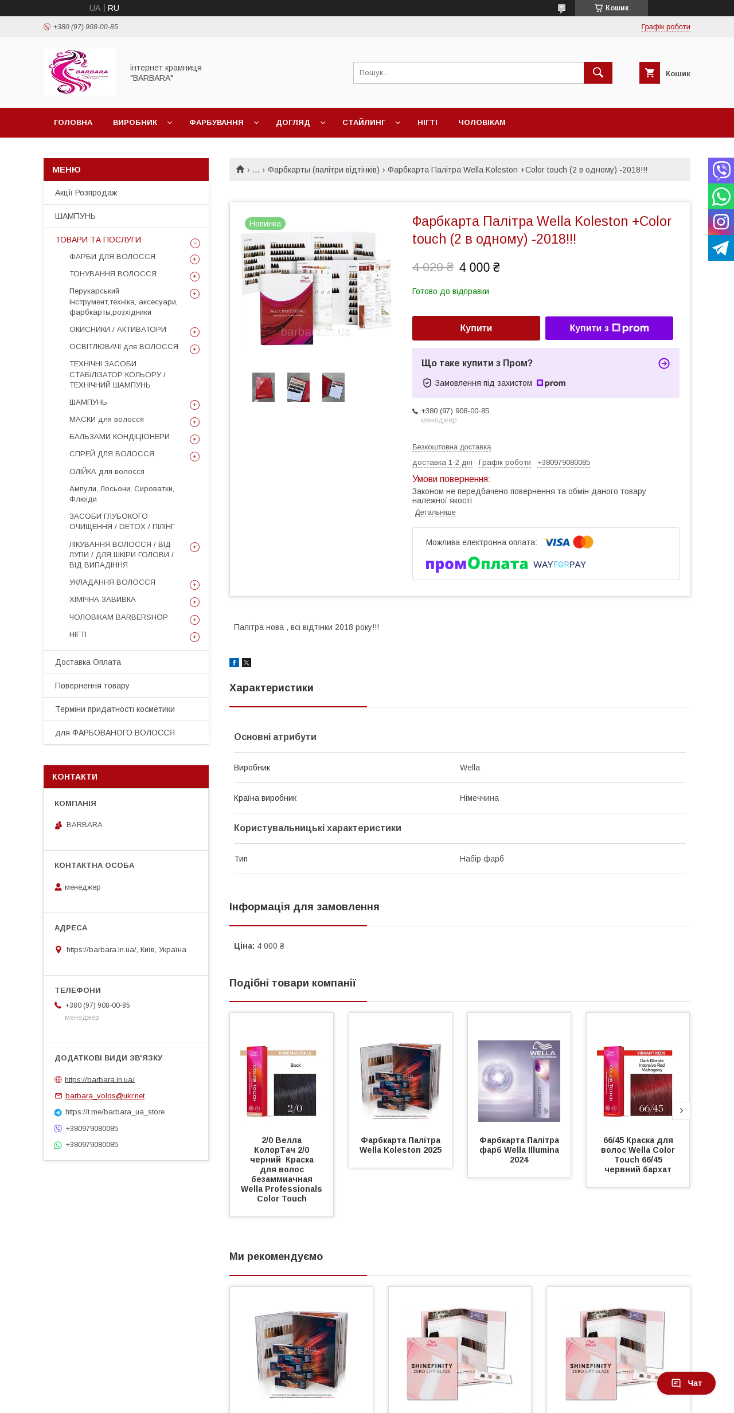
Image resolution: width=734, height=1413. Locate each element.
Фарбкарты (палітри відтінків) (324, 169)
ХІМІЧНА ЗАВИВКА (102, 599)
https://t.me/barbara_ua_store (115, 1111)
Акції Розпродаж (86, 192)
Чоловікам (482, 122)
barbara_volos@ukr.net (105, 1095)
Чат (686, 1383)
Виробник (135, 122)
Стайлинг (363, 122)
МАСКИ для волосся (106, 419)
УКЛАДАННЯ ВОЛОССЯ (112, 582)
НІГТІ (78, 634)
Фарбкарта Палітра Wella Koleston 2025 (401, 1145)
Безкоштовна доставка (451, 447)
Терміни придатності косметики (115, 709)
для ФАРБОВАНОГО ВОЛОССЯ (115, 732)
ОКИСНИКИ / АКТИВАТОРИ (117, 329)
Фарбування (216, 122)
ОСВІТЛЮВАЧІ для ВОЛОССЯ (123, 346)
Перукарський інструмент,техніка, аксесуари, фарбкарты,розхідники (123, 301)
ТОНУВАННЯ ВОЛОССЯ (113, 273)
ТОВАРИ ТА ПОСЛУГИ (98, 239)
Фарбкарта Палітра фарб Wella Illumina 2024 (520, 1150)
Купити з (609, 328)
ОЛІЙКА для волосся (107, 471)
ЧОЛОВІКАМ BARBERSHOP (118, 617)
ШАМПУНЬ (75, 216)
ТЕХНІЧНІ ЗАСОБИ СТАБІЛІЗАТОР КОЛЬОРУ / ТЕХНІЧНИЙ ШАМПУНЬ (117, 374)
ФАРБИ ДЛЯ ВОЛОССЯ (112, 256)
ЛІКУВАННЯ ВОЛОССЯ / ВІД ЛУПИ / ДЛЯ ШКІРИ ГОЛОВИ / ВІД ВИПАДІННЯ (121, 554)
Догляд (293, 122)
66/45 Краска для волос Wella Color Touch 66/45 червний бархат (639, 1155)
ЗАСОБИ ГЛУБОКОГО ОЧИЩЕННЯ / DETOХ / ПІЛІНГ (122, 521)
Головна (73, 122)
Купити (476, 328)
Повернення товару (92, 685)
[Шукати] (598, 73)
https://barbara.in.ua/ (100, 1079)
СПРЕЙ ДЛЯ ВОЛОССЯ (111, 453)
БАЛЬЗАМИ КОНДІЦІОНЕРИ (119, 436)
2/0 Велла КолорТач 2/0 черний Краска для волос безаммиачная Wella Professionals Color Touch (283, 1169)
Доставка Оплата (88, 662)
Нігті (427, 122)
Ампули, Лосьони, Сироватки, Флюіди (121, 493)
